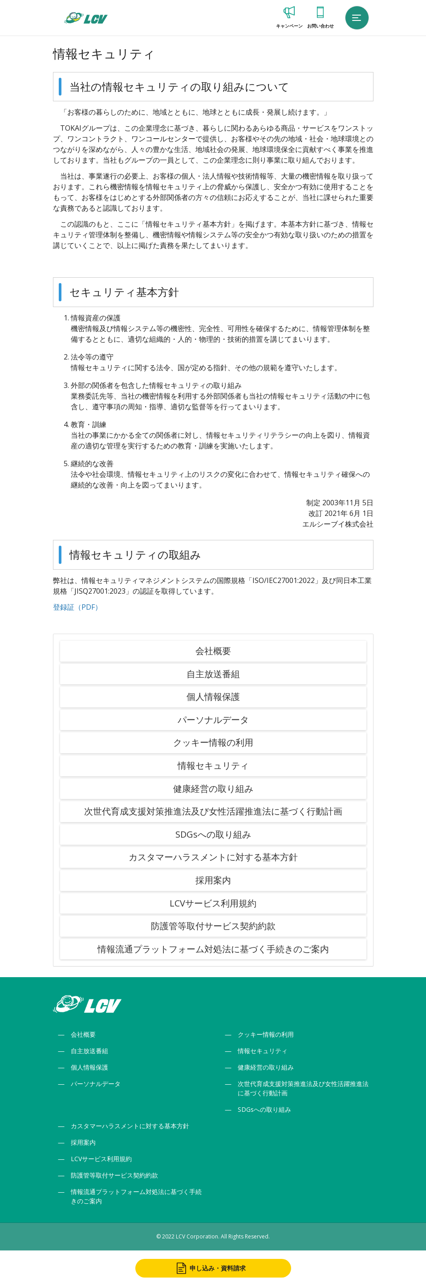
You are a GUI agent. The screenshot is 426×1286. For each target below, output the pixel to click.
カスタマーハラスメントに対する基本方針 (213, 857)
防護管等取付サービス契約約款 (213, 926)
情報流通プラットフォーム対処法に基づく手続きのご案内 (213, 949)
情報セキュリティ (213, 765)
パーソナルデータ (213, 720)
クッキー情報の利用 (213, 742)
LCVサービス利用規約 (213, 903)
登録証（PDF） (77, 607)
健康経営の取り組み (213, 789)
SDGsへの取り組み (213, 834)
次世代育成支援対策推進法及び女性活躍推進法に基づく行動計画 (213, 811)
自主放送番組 (213, 674)
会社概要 (213, 651)
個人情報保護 (213, 697)
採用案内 (213, 880)
